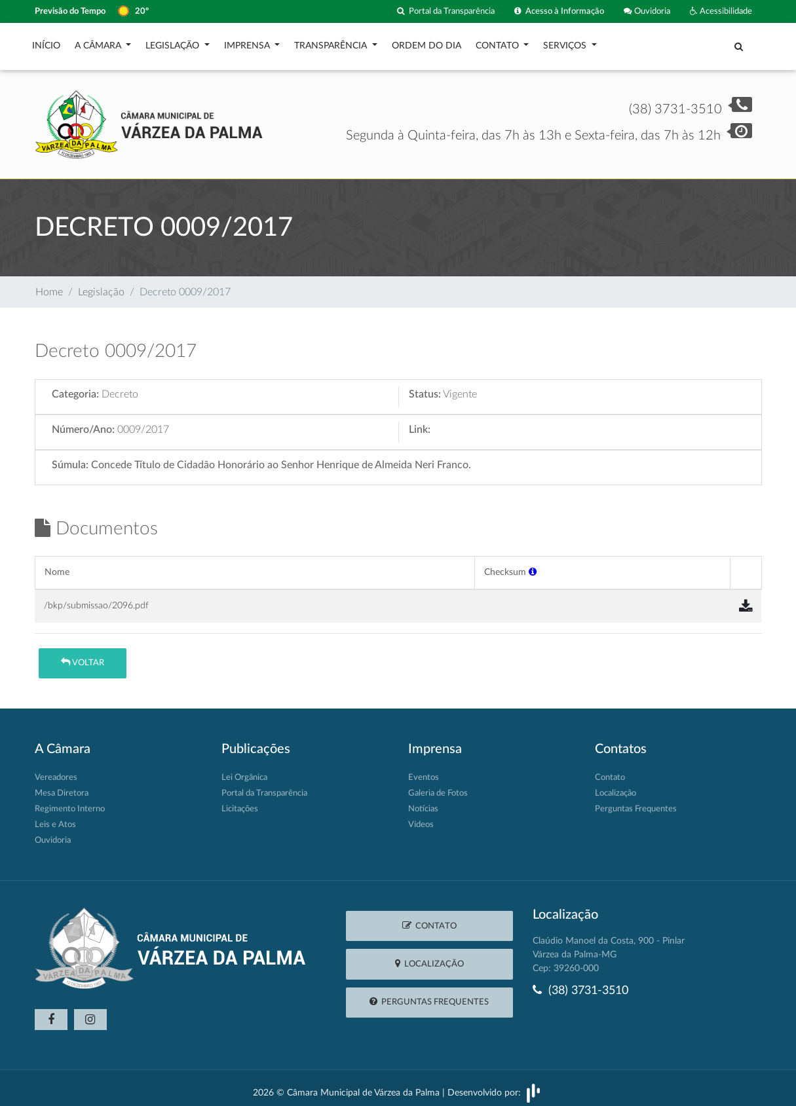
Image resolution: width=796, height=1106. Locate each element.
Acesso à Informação (559, 11)
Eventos (423, 771)
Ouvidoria (647, 11)
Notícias (423, 802)
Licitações (239, 802)
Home (49, 285)
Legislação (173, 42)
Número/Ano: (83, 423)
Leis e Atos (55, 818)
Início (46, 42)
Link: (419, 423)
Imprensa (248, 42)
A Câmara (99, 42)
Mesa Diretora (61, 787)
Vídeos (421, 818)
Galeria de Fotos (438, 787)
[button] (533, 565)
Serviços (566, 42)
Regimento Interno (70, 802)
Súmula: (70, 458)
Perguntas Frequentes (636, 802)
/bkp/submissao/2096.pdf (96, 599)
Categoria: (75, 387)
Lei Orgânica (244, 771)
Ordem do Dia (426, 42)
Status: (425, 387)
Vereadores (56, 771)
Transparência (332, 42)
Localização (615, 787)
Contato (498, 42)
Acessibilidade (721, 11)
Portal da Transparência (446, 11)
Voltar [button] (82, 656)
